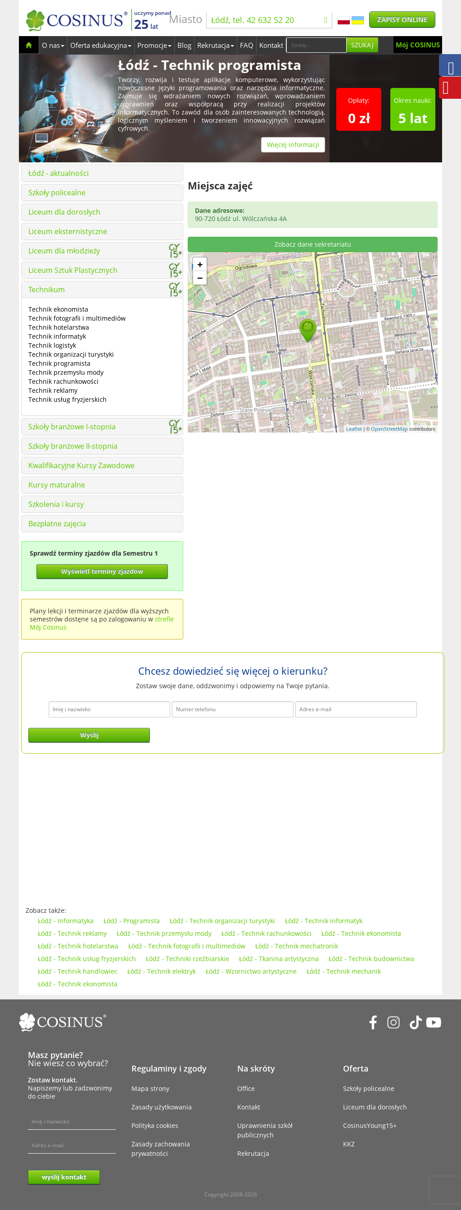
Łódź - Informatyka (66, 920)
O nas (53, 45)
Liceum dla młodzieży (64, 251)
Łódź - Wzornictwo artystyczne (251, 971)
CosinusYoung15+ (370, 1125)
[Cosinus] (76, 20)
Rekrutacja (215, 45)
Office (246, 1088)
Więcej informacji (293, 144)
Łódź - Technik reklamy (72, 933)
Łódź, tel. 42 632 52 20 (269, 19)
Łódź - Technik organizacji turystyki (222, 920)
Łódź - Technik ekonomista (361, 933)
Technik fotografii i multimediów (77, 318)
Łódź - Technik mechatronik (296, 946)
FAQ (246, 45)
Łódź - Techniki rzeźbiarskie (187, 958)
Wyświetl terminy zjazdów (102, 571)
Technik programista (59, 363)
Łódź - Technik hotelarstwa (78, 946)
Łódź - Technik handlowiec (78, 971)
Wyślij (89, 735)
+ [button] (200, 264)
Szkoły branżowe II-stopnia (73, 446)
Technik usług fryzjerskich (67, 399)
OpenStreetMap (389, 428)
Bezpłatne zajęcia (57, 524)
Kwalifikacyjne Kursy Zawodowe (81, 465)
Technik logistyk (52, 345)
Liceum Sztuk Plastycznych (73, 270)
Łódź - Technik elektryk (161, 971)
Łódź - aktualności (58, 173)
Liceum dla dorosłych (64, 212)
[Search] (316, 45)
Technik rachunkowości (63, 381)
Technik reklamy (52, 390)
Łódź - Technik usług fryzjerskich (87, 958)
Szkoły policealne (57, 193)
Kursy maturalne (56, 485)
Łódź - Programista (132, 920)
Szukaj (362, 45)
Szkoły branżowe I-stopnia (72, 427)
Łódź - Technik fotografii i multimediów (186, 946)
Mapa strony (150, 1088)
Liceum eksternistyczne (67, 231)
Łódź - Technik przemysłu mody (164, 933)
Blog (184, 45)
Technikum (46, 289)
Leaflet (354, 428)
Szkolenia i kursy (56, 504)
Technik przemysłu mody (66, 372)
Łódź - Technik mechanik (344, 971)
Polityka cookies (154, 1125)
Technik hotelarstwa (58, 327)
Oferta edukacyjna (100, 45)
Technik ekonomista (58, 309)
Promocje (154, 45)
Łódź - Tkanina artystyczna (279, 958)
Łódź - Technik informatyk (323, 920)
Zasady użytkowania (161, 1107)
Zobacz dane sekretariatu (313, 244)
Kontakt (271, 45)
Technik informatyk (57, 336)
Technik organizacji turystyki (71, 354)
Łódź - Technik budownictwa (371, 958)
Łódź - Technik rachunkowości (266, 933)
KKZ (349, 1144)
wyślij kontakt (64, 1177)
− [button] (200, 278)
